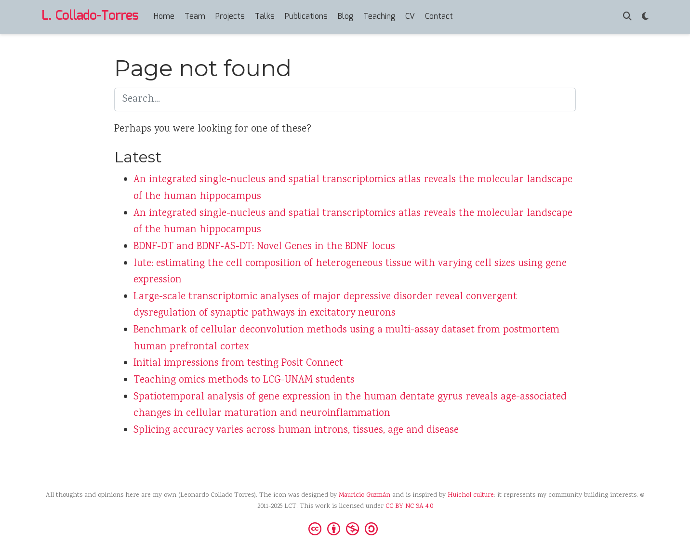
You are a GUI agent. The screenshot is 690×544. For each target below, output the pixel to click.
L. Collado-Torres (89, 16)
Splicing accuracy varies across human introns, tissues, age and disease (296, 430)
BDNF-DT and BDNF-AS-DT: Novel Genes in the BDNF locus (264, 246)
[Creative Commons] (345, 528)
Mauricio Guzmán (364, 495)
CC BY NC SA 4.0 (409, 506)
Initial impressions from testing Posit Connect (238, 363)
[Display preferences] (645, 17)
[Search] (627, 17)
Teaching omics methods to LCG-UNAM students (244, 380)
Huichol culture (471, 495)
